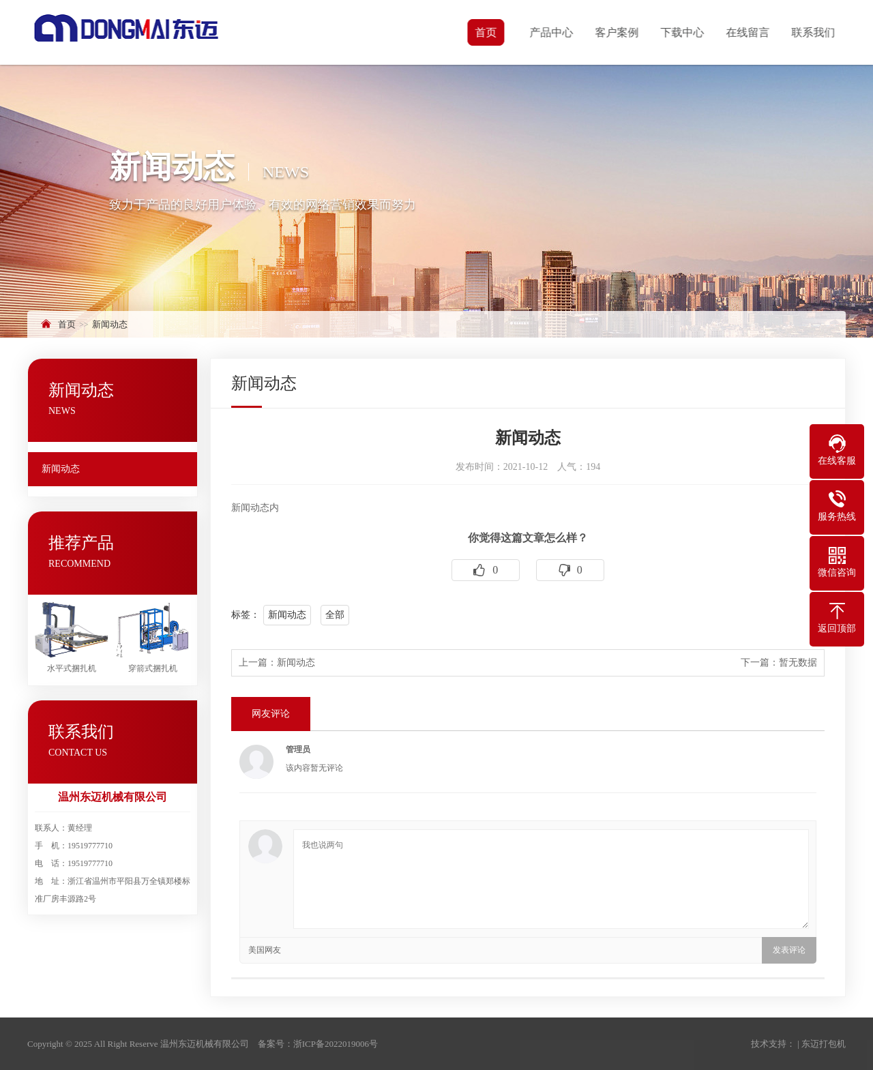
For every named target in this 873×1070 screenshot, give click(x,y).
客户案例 (618, 32)
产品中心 (552, 32)
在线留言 (749, 32)
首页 (487, 32)
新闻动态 (110, 324)
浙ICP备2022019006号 (335, 1044)
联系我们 (814, 32)
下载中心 (683, 32)
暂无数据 (798, 662)
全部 (334, 615)
